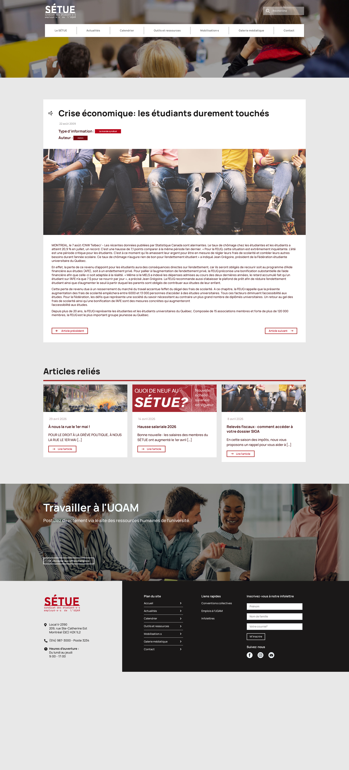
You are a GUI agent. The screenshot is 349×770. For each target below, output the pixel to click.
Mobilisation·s (209, 30)
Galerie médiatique (251, 30)
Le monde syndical (108, 131)
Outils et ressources (167, 30)
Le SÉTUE (61, 30)
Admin (80, 138)
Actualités (93, 30)
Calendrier (127, 30)
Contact (289, 30)
